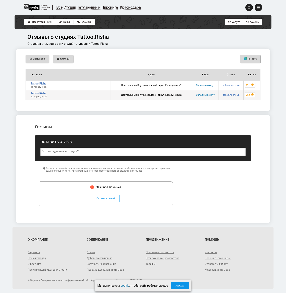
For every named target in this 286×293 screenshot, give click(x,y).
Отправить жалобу (216, 263)
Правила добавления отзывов (105, 269)
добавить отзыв (231, 85)
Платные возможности (160, 252)
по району (252, 22)
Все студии (40, 22)
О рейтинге (34, 263)
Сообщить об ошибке (218, 258)
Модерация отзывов (217, 269)
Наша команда (37, 258)
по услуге (234, 22)
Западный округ (205, 85)
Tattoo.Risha (38, 83)
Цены (64, 22)
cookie (124, 285)
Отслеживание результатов (163, 258)
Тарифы (150, 263)
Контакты (211, 252)
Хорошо (179, 285)
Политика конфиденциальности (47, 269)
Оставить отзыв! (106, 198)
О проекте (34, 252)
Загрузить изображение (101, 263)
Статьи (91, 252)
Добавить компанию (99, 258)
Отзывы (84, 22)
